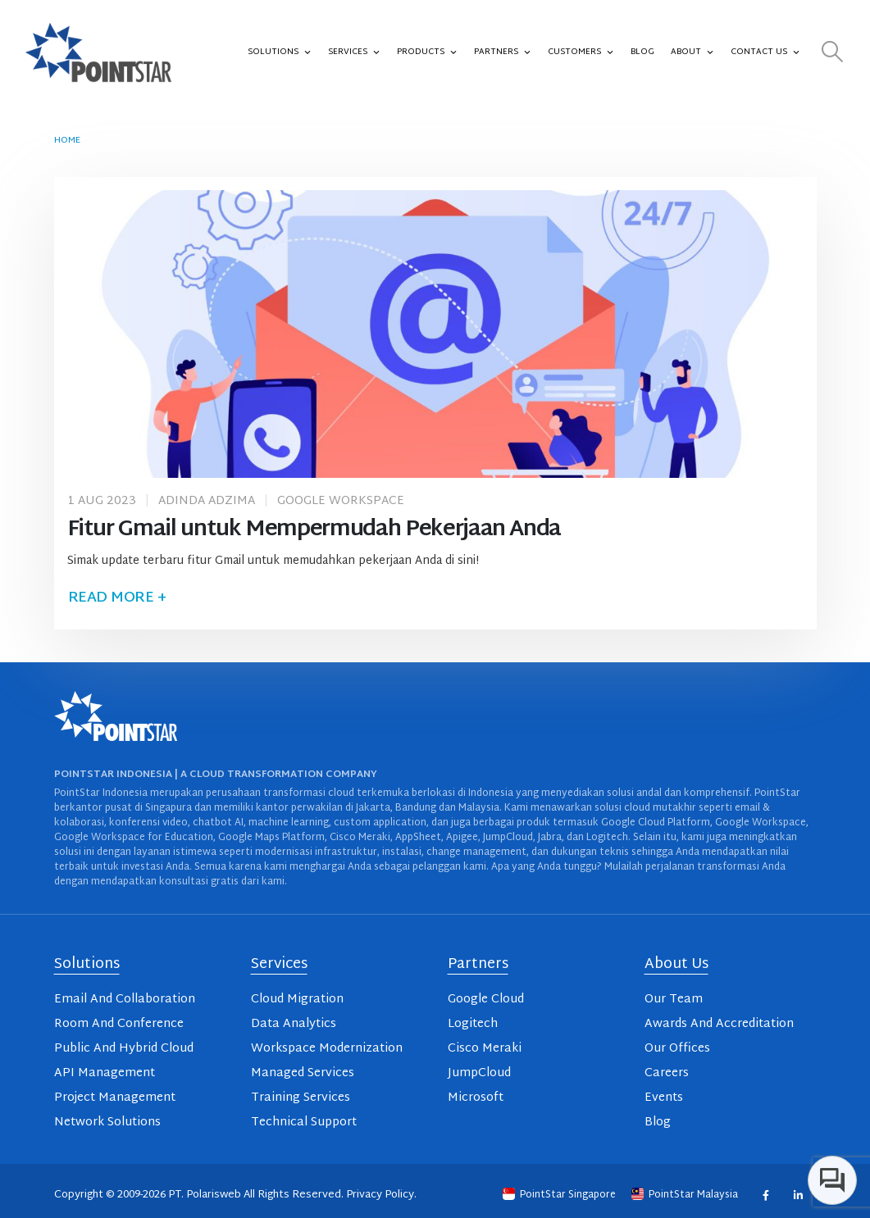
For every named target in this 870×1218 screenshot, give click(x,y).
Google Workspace (340, 501)
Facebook (765, 1195)
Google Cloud (486, 999)
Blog (642, 52)
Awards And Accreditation (719, 1024)
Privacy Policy (380, 1195)
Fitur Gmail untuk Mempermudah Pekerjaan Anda (314, 530)
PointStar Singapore (560, 1195)
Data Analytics (293, 1024)
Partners (502, 52)
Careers (667, 1073)
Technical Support (304, 1122)
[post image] (435, 334)
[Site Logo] (98, 52)
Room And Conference (119, 1024)
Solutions (280, 52)
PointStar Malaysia (685, 1195)
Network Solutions (107, 1122)
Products (427, 52)
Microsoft (475, 1098)
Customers (581, 52)
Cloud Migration (297, 999)
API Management (104, 1073)
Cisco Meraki (485, 1049)
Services (354, 52)
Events (664, 1098)
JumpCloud (479, 1073)
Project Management (114, 1098)
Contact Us (765, 52)
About (692, 52)
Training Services (300, 1098)
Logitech (473, 1024)
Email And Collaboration (124, 999)
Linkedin (798, 1195)
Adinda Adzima (206, 501)
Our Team (674, 999)
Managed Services (302, 1073)
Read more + (117, 597)
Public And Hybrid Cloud (124, 1049)
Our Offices (677, 1049)
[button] (832, 53)
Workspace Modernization (327, 1049)
